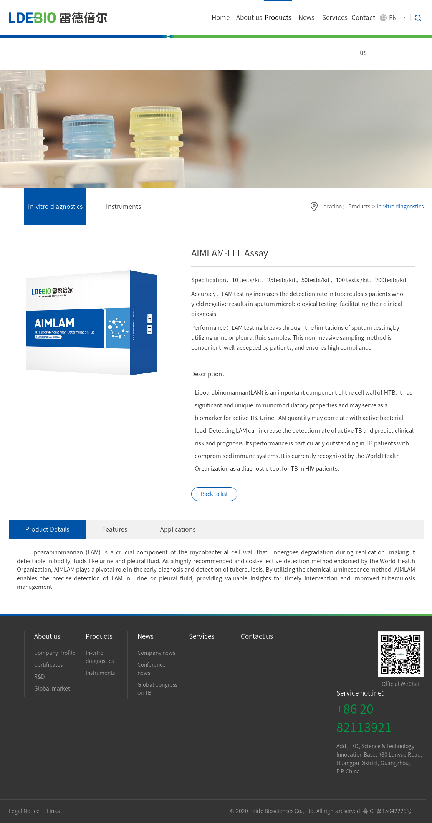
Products (278, 17)
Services (335, 17)
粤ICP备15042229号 (387, 811)
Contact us (363, 35)
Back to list (214, 494)
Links (53, 811)
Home (221, 17)
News (306, 17)
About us (249, 17)
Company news (156, 653)
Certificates (48, 665)
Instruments (123, 206)
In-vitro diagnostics (55, 206)
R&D (39, 676)
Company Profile (55, 653)
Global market (52, 688)
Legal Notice (24, 811)
